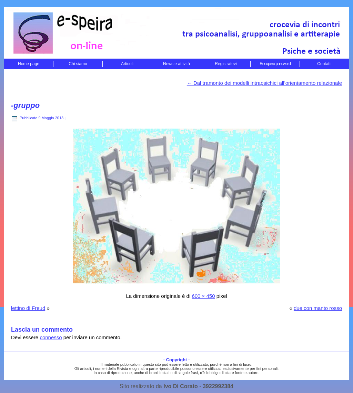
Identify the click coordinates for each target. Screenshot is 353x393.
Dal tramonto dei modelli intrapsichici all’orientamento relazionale (264, 83)
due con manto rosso (318, 308)
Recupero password (275, 63)
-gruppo (25, 105)
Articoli (127, 63)
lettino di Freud (28, 308)
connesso (51, 337)
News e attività (176, 63)
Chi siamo (78, 63)
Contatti (324, 63)
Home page (28, 63)
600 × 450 (203, 296)
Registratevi (225, 63)
